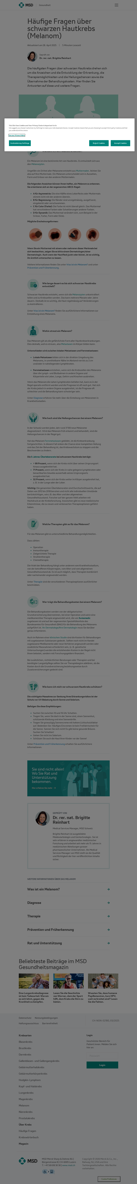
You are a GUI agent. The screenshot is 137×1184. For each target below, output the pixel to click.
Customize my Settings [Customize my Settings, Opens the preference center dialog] (19, 143)
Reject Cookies (99, 143)
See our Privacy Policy (17, 135)
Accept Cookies (120, 143)
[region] (69, 134)
